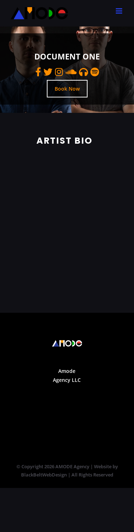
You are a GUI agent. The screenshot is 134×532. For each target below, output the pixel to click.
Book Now (67, 88)
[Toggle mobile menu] (119, 11)
